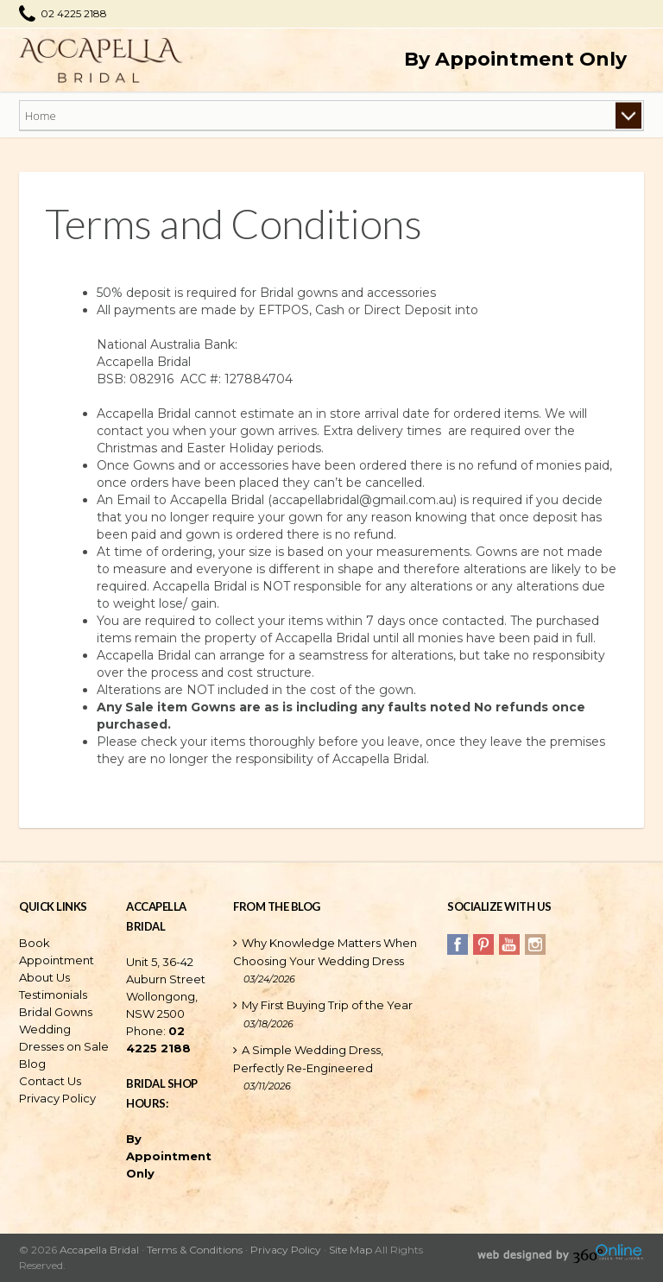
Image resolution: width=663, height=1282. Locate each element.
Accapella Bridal (99, 1249)
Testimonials (53, 994)
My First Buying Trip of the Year (327, 1005)
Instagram (535, 944)
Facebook (457, 944)
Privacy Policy (57, 1098)
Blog (32, 1063)
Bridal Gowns (55, 1012)
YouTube (509, 944)
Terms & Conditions (195, 1249)
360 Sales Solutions (607, 1255)
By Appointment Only (515, 59)
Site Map (350, 1249)
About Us (44, 977)
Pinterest (483, 944)
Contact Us (50, 1081)
